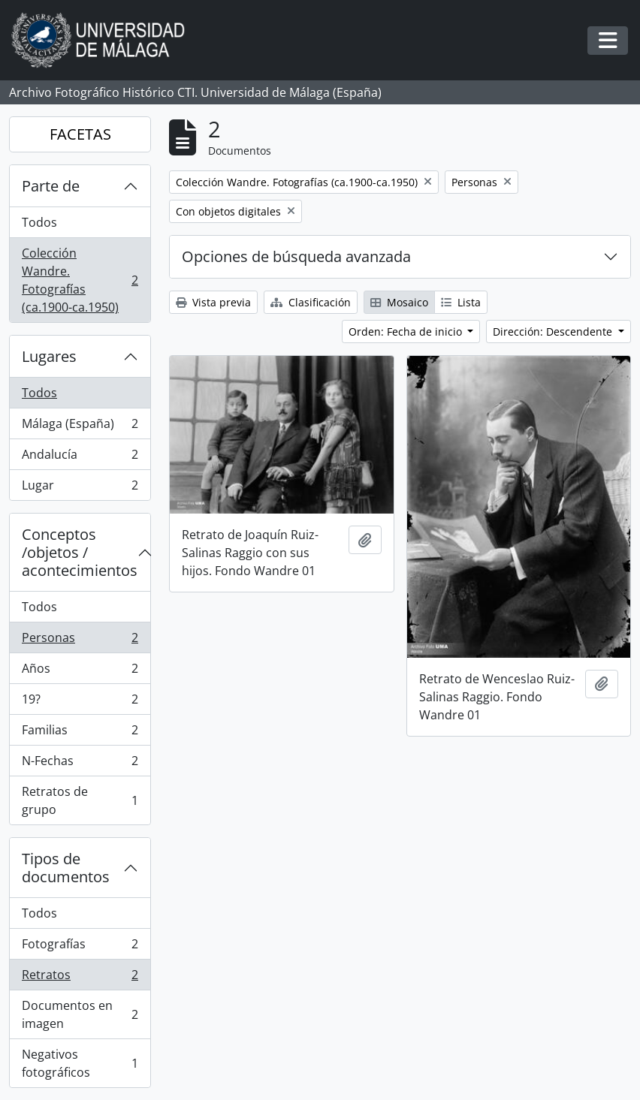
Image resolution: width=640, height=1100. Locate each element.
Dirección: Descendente (554, 331)
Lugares (49, 356)
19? (79, 702)
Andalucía (79, 457)
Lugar (79, 488)
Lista (461, 302)
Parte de (51, 186)
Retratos (79, 978)
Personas (79, 640)
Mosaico (399, 302)
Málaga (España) (79, 426)
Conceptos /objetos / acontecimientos (79, 552)
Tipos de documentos (66, 867)
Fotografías (79, 947)
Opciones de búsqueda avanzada (296, 256)
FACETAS (80, 134)
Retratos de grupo (79, 800)
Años (79, 671)
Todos (39, 222)
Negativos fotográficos (79, 1063)
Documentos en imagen (79, 1014)
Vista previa (213, 302)
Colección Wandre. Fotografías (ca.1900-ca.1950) (79, 280)
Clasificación (310, 302)
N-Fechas (79, 764)
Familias (79, 733)
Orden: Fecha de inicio (407, 331)
